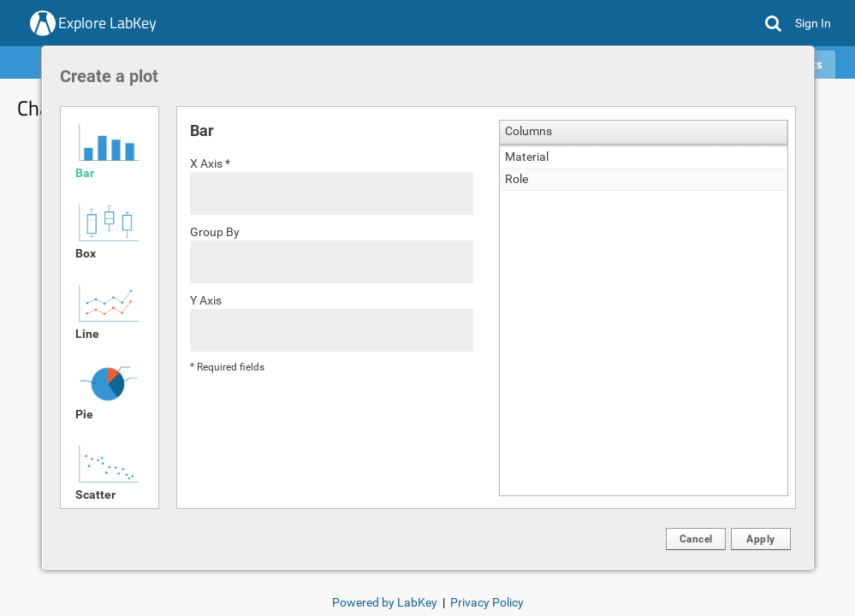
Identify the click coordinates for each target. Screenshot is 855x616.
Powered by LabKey (384, 602)
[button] (696, 539)
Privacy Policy (487, 602)
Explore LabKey (107, 22)
